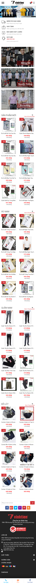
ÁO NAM (5, 211)
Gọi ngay (6, 581)
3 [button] (21, 17)
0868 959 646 (11, 39)
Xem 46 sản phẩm (29, 116)
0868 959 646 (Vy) (8, 550)
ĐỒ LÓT (5, 404)
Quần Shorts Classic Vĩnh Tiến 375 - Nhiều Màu (14, 393)
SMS (18, 581)
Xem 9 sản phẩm (30, 405)
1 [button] (15, 17)
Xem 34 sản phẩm (29, 212)
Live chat (30, 581)
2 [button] (18, 17)
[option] (18, 11)
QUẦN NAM (6, 308)
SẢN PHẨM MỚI (8, 115)
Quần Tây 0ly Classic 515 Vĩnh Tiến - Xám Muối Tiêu (15, 326)
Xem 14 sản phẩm (29, 309)
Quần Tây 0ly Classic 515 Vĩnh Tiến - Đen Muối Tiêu (15, 348)
